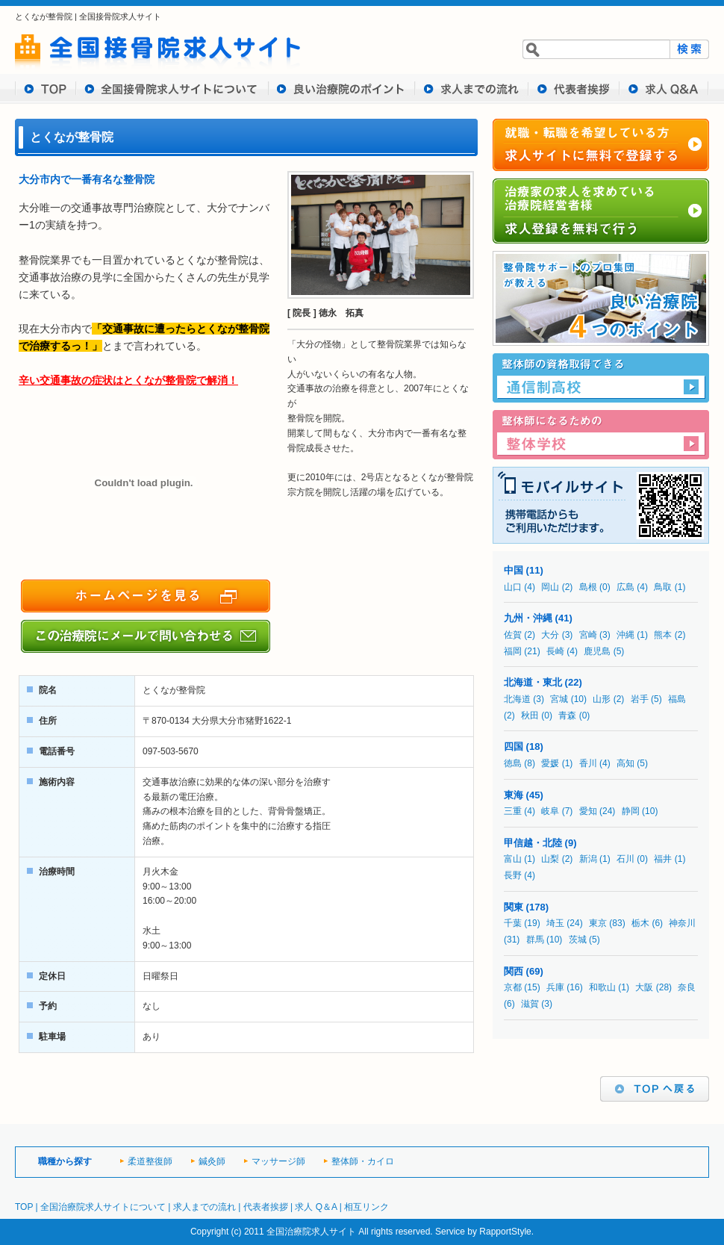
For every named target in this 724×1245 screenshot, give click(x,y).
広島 (625, 587)
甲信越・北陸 (533, 842)
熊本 (663, 635)
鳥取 (663, 587)
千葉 (513, 923)
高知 (625, 763)
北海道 (517, 699)
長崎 (555, 651)
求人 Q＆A (316, 1207)
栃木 (640, 923)
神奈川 (682, 923)
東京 (598, 923)
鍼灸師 (212, 1161)
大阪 (644, 987)
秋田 (530, 715)
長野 (513, 875)
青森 (567, 715)
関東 (513, 907)
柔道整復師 (150, 1161)
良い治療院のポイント (342, 89)
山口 (513, 587)
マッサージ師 (278, 1161)
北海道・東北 (533, 682)
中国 (513, 570)
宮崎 (588, 635)
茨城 (578, 939)
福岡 (513, 651)
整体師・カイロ (362, 1161)
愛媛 (550, 763)
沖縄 (625, 635)
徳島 (513, 763)
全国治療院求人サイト (311, 1231)
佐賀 (513, 635)
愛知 (588, 811)
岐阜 (550, 811)
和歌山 (602, 987)
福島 (677, 699)
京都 (513, 987)
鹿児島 (597, 651)
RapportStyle (505, 1231)
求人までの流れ (471, 89)
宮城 (559, 699)
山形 (602, 699)
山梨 (550, 859)
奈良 (687, 987)
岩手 (640, 699)
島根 (588, 587)
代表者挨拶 (574, 89)
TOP (45, 89)
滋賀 (530, 1004)
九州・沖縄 (528, 618)
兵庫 (555, 987)
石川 (625, 859)
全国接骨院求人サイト (120, 16)
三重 (513, 811)
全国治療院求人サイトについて (103, 1207)
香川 (588, 763)
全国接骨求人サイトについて (172, 89)
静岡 (631, 811)
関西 (513, 971)
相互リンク (366, 1207)
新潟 (588, 859)
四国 (513, 746)
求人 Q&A (664, 89)
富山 (513, 859)
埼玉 (555, 923)
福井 (663, 859)
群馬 (535, 939)
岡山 (550, 587)
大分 (550, 635)
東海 (513, 795)
